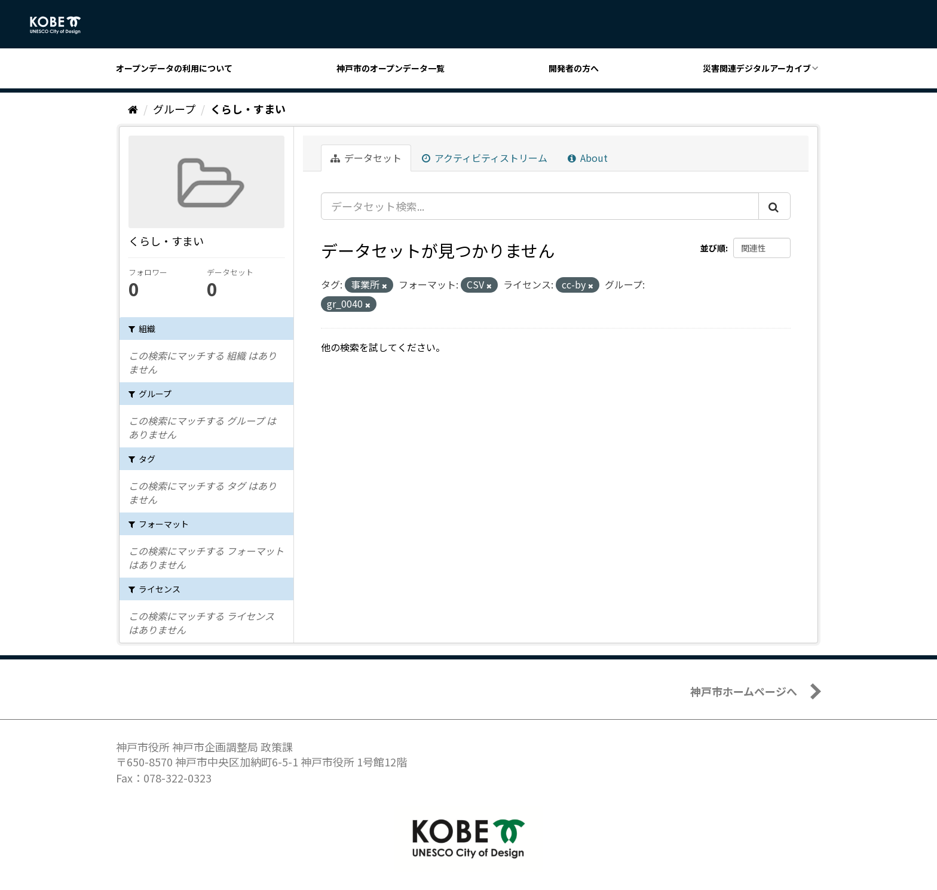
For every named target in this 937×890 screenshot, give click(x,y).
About (588, 158)
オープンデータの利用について (174, 68)
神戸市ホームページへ (743, 691)
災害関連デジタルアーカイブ (757, 68)
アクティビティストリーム (484, 158)
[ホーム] (133, 108)
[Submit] (774, 206)
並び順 (712, 248)
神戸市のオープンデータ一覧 (390, 68)
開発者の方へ (574, 68)
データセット (366, 158)
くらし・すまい (248, 108)
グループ (174, 108)
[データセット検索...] (540, 206)
